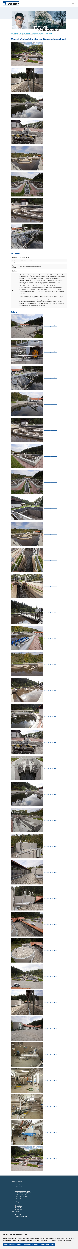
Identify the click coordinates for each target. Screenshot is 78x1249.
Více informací (66, 1240)
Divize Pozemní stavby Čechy (22, 1191)
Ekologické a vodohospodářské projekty (42, 33)
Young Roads (18, 1214)
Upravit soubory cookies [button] (47, 1244)
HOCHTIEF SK (18, 1186)
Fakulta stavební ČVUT (21, 1216)
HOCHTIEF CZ (18, 1184)
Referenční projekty (25, 33)
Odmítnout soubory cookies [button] (31, 1244)
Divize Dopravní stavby (21, 1194)
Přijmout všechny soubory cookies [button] (12, 1244)
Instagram (18, 1209)
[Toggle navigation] (73, 2)
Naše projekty (14, 33)
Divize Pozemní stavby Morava (23, 1192)
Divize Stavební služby (21, 1196)
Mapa (16, 1201)
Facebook (18, 1206)
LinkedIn (18, 1208)
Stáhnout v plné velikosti (50, 326)
